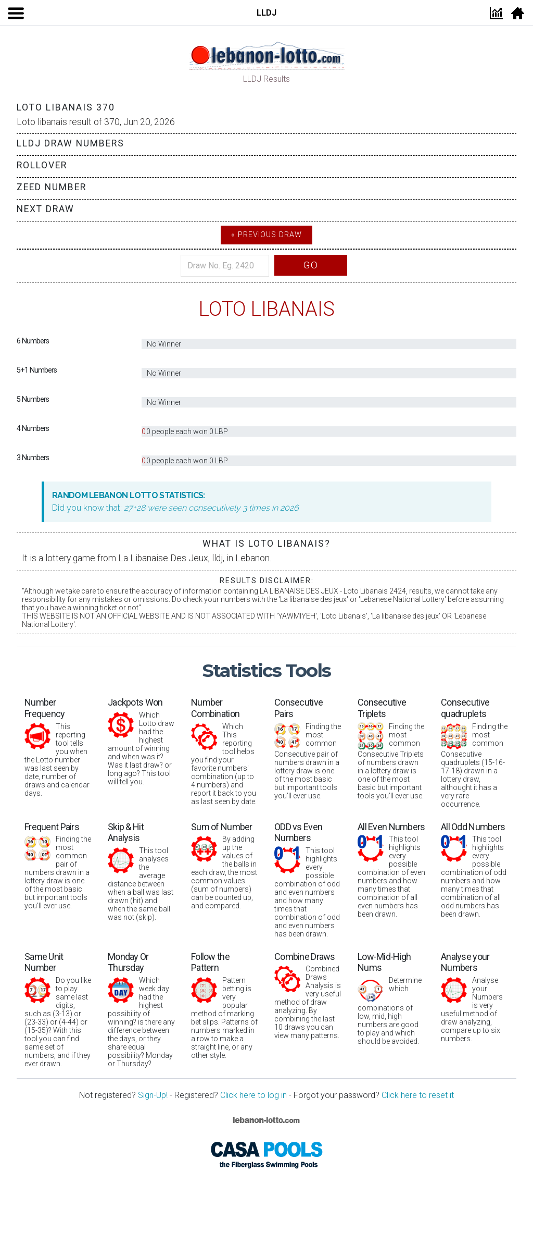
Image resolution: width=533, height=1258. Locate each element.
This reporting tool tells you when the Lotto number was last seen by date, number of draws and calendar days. (58, 747)
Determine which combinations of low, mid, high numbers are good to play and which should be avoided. (391, 998)
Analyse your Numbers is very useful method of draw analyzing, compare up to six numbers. (475, 997)
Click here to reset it (418, 1095)
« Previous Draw (266, 234)
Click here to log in (253, 1095)
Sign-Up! (153, 1095)
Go (310, 265)
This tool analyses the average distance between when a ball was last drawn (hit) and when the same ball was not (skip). (141, 871)
